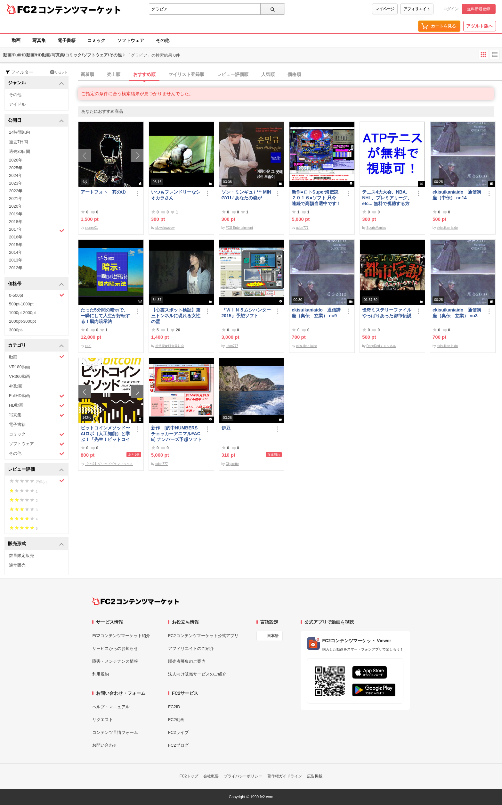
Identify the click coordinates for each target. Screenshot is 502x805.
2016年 (15, 237)
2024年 (15, 175)
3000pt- (16, 330)
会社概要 (211, 776)
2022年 (15, 190)
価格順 (294, 74)
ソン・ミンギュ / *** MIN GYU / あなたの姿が (246, 194)
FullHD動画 (36, 396)
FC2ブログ (178, 745)
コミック (96, 40)
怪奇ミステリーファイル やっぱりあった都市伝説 (387, 312)
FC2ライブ (178, 732)
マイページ (384, 9)
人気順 (268, 74)
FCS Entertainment (239, 227)
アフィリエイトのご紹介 (191, 648)
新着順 (87, 74)
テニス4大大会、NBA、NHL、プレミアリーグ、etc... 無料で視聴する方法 (387, 197)
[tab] (290, 74)
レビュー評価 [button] (36, 470)
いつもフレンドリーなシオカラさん (175, 194)
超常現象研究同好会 (169, 346)
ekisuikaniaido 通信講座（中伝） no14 (457, 194)
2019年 (15, 214)
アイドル (17, 104)
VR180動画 (19, 366)
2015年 (15, 244)
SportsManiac (376, 227)
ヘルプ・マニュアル (111, 706)
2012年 (15, 267)
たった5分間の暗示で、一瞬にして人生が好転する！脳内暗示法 (105, 315)
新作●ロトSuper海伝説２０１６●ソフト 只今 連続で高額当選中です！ (316, 197)
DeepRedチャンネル (381, 346)
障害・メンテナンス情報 (115, 661)
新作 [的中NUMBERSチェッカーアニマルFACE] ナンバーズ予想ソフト (176, 433)
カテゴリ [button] (36, 346)
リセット (59, 72)
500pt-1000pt (21, 304)
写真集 (39, 40)
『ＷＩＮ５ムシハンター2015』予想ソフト (246, 312)
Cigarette (232, 464)
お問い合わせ (104, 745)
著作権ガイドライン (284, 776)
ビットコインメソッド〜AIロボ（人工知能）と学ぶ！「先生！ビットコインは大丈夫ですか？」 (105, 433)
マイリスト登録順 (186, 74)
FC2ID (174, 706)
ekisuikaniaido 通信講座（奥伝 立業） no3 (457, 312)
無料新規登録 (478, 9)
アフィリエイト (416, 9)
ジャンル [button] (36, 83)
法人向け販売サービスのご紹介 (197, 674)
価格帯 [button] (36, 284)
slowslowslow (164, 227)
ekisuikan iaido (447, 227)
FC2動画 (176, 719)
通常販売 (17, 565)
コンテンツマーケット (79, 10)
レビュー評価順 (232, 74)
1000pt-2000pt (22, 312)
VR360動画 (19, 376)
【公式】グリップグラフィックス (109, 464)
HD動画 (36, 405)
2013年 (15, 260)
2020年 (15, 206)
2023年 (15, 183)
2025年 (15, 167)
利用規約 (100, 674)
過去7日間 (18, 141)
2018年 (15, 221)
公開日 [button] (36, 121)
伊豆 (226, 427)
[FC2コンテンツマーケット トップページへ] (135, 601)
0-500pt (36, 295)
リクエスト (102, 719)
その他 (162, 40)
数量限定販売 (21, 555)
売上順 (113, 74)
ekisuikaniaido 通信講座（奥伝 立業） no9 (316, 312)
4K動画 (15, 386)
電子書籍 (67, 40)
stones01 (91, 227)
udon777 (302, 227)
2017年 (36, 230)
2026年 (15, 160)
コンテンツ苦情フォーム (115, 732)
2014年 (15, 252)
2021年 (15, 198)
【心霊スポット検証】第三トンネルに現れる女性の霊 (175, 315)
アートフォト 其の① (103, 192)
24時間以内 (19, 132)
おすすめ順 (144, 74)
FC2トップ (189, 776)
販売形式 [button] (36, 544)
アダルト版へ (479, 26)
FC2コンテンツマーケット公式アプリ (203, 635)
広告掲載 (314, 776)
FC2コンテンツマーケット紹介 (121, 635)
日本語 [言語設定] (273, 636)
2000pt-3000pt (22, 321)
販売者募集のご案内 (187, 661)
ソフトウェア (130, 40)
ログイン (450, 9)
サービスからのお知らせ (115, 648)
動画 (16, 40)
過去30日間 (19, 151)
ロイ (88, 346)
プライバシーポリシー (243, 776)
